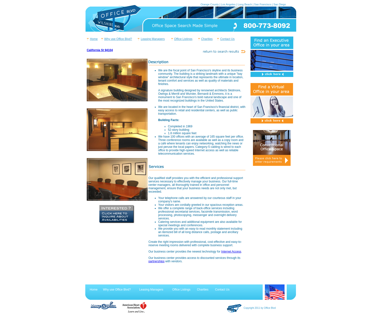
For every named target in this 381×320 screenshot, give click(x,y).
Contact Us (227, 39)
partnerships (156, 261)
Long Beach (245, 4)
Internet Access (231, 251)
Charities (207, 39)
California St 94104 (100, 50)
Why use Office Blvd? (118, 39)
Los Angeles (228, 4)
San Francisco (262, 4)
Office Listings (183, 39)
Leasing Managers (153, 39)
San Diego (279, 4)
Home (94, 39)
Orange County (210, 4)
